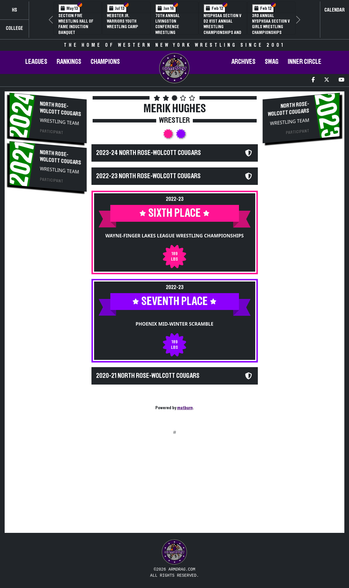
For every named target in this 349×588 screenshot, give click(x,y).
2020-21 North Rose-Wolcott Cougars (147, 375)
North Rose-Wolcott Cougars (60, 109)
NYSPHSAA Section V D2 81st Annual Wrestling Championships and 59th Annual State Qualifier (222, 29)
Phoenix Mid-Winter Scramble (174, 324)
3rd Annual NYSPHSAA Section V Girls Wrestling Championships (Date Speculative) (271, 26)
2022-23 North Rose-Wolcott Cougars (148, 176)
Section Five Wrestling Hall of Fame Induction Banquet (75, 24)
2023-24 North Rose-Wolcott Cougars (148, 152)
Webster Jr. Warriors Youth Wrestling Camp (122, 21)
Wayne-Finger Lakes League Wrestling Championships (174, 235)
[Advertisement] (48, 294)
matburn (185, 407)
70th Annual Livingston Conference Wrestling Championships (170, 26)
